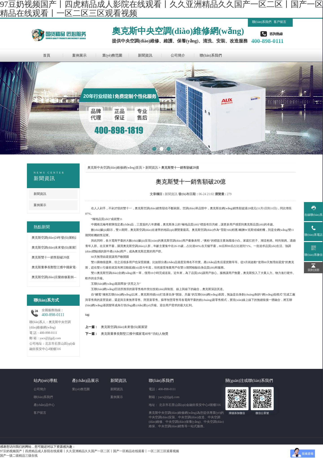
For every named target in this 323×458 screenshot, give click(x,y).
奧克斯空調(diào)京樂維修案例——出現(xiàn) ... (64, 277)
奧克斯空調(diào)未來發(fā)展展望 (55, 247)
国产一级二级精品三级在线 (19, 455)
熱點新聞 (42, 227)
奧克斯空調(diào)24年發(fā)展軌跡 (55, 237)
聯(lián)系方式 (46, 300)
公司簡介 (178, 55)
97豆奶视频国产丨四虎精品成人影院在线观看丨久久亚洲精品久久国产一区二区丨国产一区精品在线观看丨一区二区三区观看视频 (89, 451)
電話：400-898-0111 (162, 389)
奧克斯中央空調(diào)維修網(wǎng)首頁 (114, 167)
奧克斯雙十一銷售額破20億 (50, 257)
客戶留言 (280, 22)
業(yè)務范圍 (112, 55)
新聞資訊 (145, 55)
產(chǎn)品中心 (44, 405)
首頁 (46, 55)
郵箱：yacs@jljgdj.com (164, 397)
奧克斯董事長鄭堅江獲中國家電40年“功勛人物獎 (134, 333)
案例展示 (79, 55)
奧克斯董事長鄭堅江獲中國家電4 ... (56, 267)
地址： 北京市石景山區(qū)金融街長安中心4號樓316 (185, 405)
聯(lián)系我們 (261, 22)
